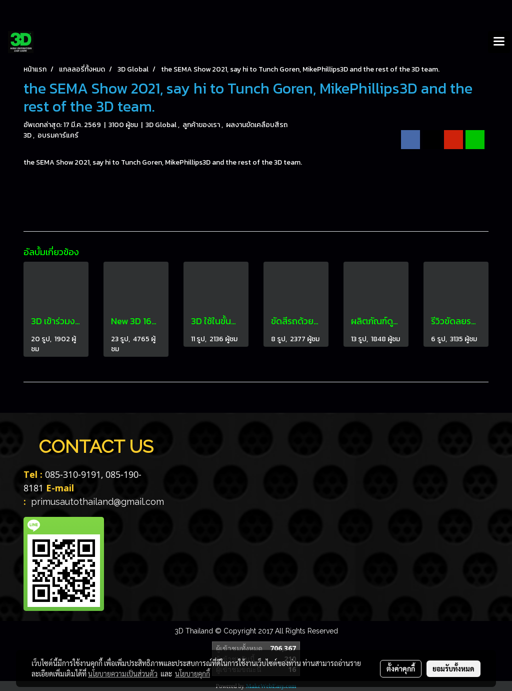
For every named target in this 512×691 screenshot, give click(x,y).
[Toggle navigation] (499, 42)
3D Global (162, 125)
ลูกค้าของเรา (202, 125)
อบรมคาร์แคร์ (58, 135)
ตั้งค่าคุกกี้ (400, 668)
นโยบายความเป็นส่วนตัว (123, 673)
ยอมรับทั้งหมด (453, 668)
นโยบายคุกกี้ (192, 673)
